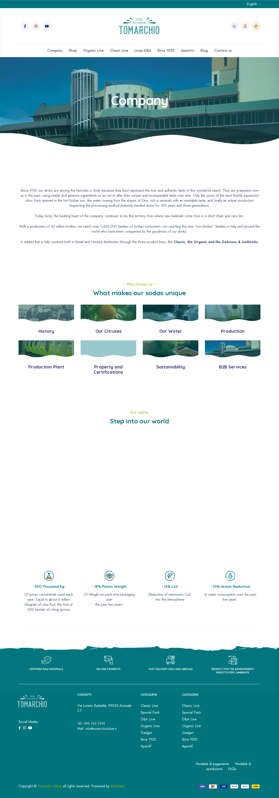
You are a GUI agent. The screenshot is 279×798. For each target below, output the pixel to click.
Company (54, 50)
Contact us (223, 50)
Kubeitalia (117, 786)
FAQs (232, 768)
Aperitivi (187, 50)
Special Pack (150, 712)
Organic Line (93, 50)
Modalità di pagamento (212, 763)
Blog (204, 50)
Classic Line (119, 50)
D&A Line (148, 719)
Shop (73, 50)
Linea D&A (142, 50)
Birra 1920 (166, 50)
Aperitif (146, 746)
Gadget (146, 732)
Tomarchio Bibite (50, 786)
